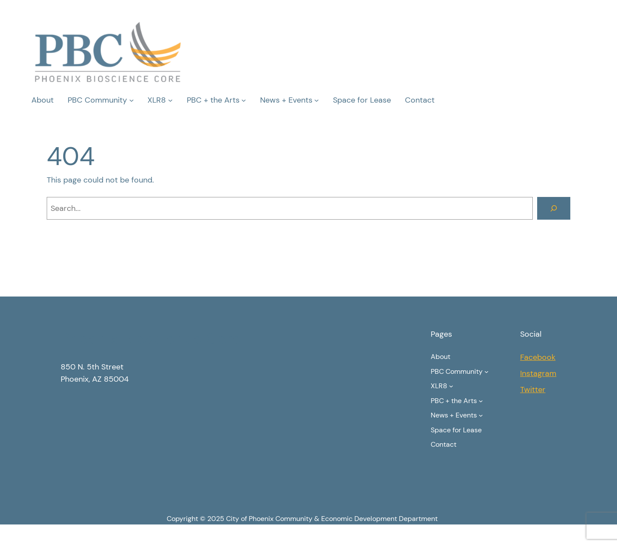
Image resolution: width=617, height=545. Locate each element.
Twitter (532, 389)
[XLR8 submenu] (170, 100)
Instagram (538, 373)
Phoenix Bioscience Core (150, 338)
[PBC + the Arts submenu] (243, 100)
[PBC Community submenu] (131, 100)
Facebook (537, 357)
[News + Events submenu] (316, 100)
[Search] (553, 208)
